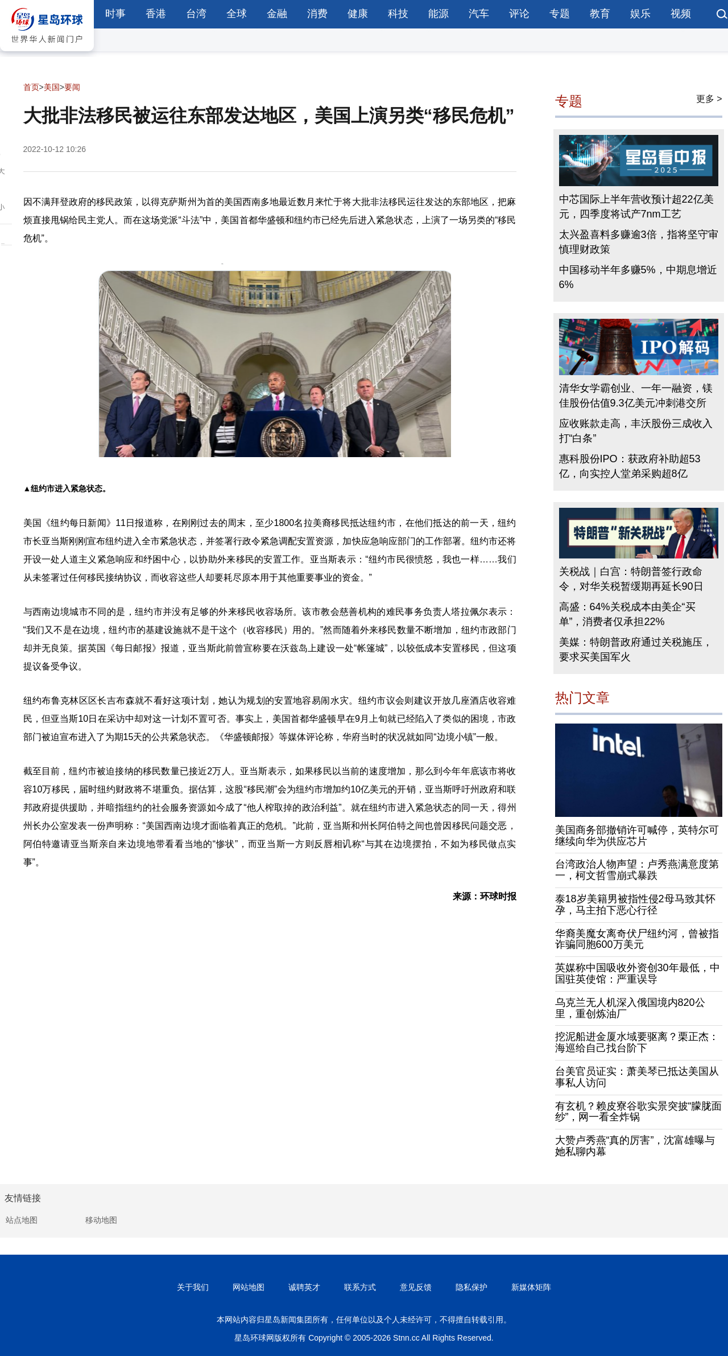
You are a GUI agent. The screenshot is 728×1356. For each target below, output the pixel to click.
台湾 (196, 13)
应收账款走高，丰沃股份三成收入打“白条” (636, 431)
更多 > (709, 99)
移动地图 (101, 1219)
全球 (236, 13)
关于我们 (193, 1287)
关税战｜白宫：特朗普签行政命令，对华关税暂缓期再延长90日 (631, 579)
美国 (52, 87)
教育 (600, 13)
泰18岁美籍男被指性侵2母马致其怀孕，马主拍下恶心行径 (635, 904)
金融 (277, 13)
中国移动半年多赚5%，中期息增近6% (638, 277)
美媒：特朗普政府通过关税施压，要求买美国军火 (636, 649)
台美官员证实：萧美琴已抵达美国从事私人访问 (637, 1077)
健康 (358, 13)
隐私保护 (471, 1287)
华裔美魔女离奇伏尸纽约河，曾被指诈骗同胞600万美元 (637, 939)
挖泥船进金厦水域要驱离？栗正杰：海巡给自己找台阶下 (637, 1042)
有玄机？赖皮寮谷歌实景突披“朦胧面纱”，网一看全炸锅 (638, 1111)
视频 (681, 13)
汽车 (479, 13)
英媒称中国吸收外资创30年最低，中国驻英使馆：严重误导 (637, 973)
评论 (519, 13)
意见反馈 (416, 1287)
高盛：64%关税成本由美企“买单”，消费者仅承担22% (627, 614)
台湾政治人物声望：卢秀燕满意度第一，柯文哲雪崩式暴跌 (637, 869)
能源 (438, 13)
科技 (398, 13)
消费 (317, 13)
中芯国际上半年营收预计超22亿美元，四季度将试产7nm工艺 (636, 207)
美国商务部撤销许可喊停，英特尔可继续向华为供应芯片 (637, 835)
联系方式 (360, 1287)
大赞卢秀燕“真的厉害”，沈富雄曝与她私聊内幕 (635, 1146)
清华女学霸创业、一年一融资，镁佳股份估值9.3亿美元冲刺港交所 (636, 396)
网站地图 (248, 1287)
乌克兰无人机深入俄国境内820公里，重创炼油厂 (630, 1008)
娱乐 (640, 13)
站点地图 (22, 1219)
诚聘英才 (304, 1287)
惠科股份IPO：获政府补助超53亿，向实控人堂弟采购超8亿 (630, 466)
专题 (559, 13)
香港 (156, 13)
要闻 (72, 87)
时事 (115, 13)
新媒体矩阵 (531, 1287)
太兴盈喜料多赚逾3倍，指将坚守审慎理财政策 (638, 242)
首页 (31, 87)
